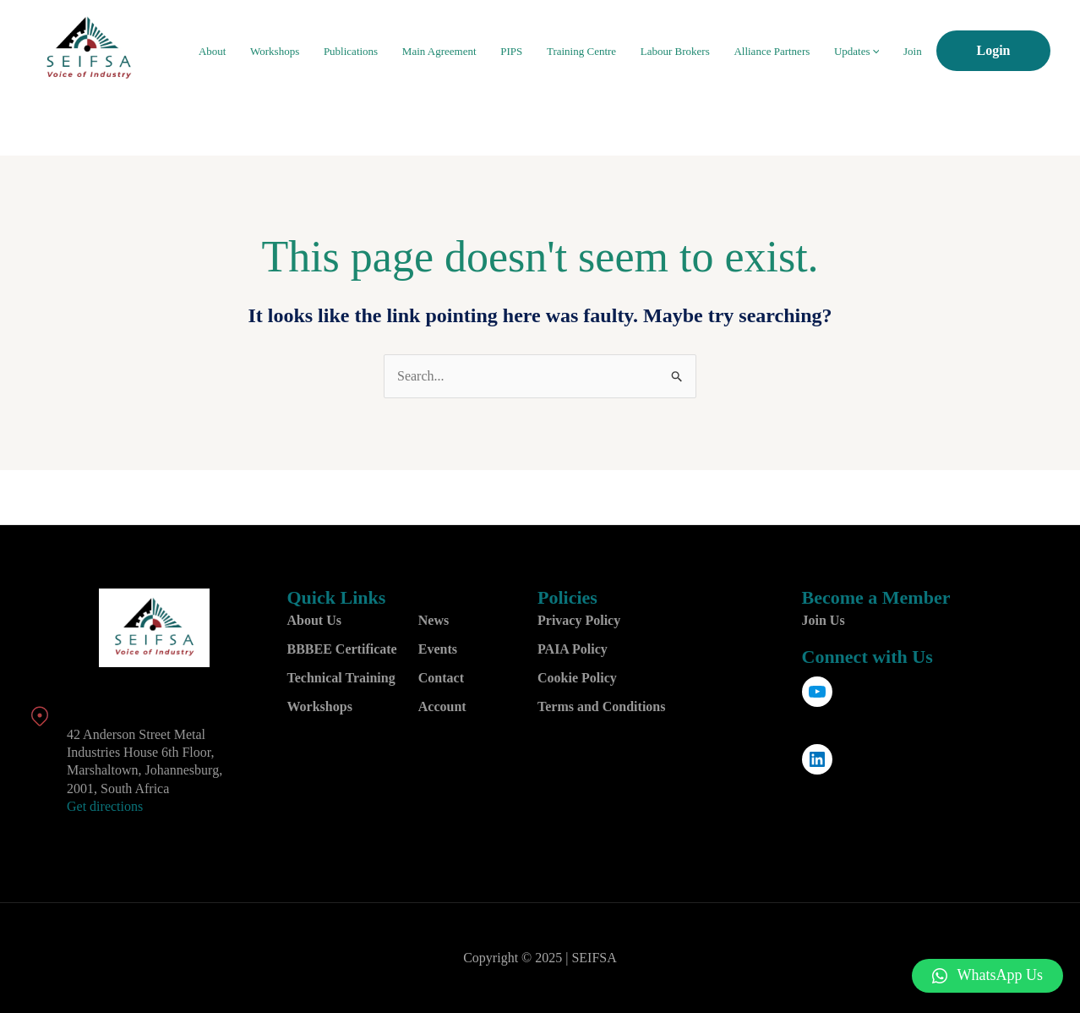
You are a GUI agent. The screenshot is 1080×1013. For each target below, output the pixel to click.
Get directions (105, 806)
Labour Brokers (694, 51)
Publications (393, 51)
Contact (441, 678)
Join (915, 51)
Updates (865, 51)
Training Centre (606, 51)
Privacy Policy (578, 620)
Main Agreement (476, 51)
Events (437, 649)
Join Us (823, 620)
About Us (314, 620)
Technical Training (341, 678)
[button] (988, 976)
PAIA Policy (572, 649)
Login (993, 50)
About (266, 51)
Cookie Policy (577, 678)
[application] (883, 51)
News (433, 620)
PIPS (543, 51)
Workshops (322, 51)
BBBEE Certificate (342, 649)
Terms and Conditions (601, 706)
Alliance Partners (786, 51)
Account (442, 706)
